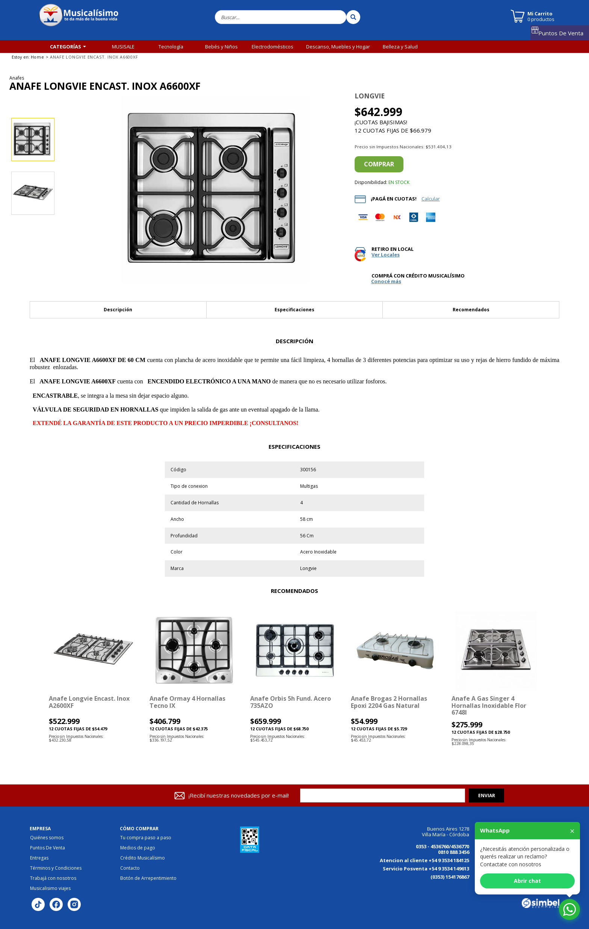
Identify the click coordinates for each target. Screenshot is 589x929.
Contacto (130, 868)
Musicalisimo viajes (50, 888)
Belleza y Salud (400, 46)
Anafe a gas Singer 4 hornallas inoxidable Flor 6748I (489, 705)
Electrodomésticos (272, 46)
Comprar (379, 164)
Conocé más (386, 281)
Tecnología (171, 46)
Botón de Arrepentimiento (148, 878)
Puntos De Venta (562, 35)
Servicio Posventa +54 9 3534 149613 (426, 868)
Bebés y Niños (221, 46)
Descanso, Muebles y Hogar (338, 46)
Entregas (39, 858)
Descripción (118, 309)
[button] (35, 679)
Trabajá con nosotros (53, 878)
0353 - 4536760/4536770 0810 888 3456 (442, 849)
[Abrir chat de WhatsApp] (569, 909)
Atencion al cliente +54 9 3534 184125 (424, 860)
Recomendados (471, 309)
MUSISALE (123, 46)
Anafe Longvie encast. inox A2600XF (89, 701)
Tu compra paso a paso (145, 837)
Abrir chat (527, 880)
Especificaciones (294, 309)
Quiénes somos (46, 837)
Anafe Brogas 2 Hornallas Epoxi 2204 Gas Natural (389, 701)
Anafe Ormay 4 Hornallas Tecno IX (187, 701)
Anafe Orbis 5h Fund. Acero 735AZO (290, 701)
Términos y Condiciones (56, 868)
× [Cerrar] (572, 830)
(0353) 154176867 (449, 876)
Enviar (486, 795)
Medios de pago (137, 848)
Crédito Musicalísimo (142, 858)
